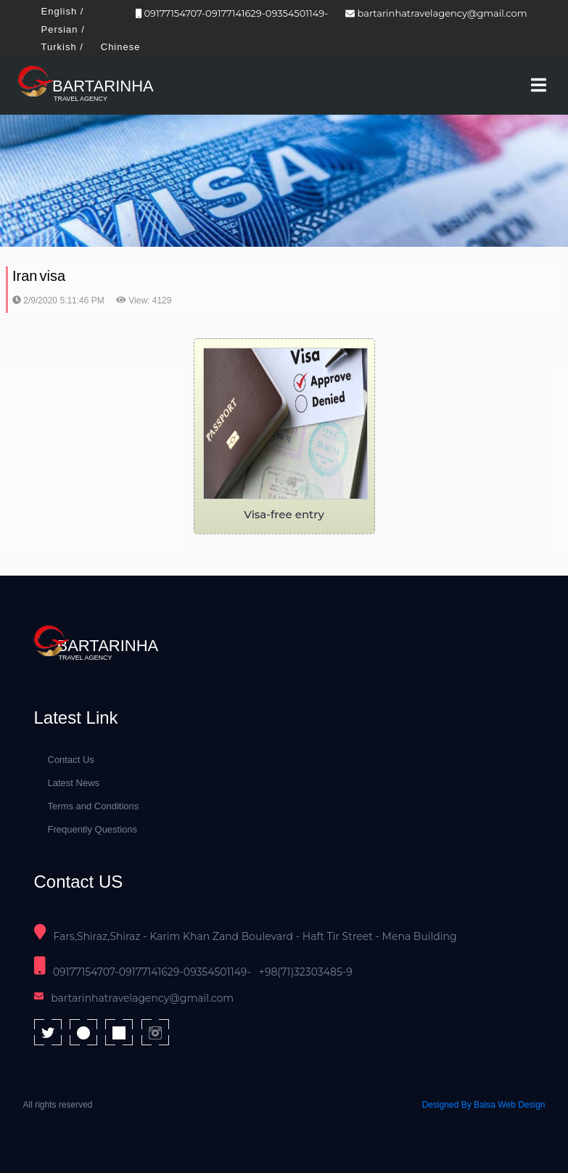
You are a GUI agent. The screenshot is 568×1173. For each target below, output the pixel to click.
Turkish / (62, 46)
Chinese (121, 46)
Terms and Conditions (93, 806)
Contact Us (71, 759)
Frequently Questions (93, 829)
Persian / (63, 29)
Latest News (74, 782)
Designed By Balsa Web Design (484, 1105)
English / (62, 11)
